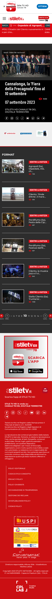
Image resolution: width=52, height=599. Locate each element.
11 (29, 316)
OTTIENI (42, 6)
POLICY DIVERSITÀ (16, 485)
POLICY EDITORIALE (16, 468)
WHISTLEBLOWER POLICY (19, 501)
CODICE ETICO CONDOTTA (19, 474)
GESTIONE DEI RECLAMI (18, 495)
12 (32, 316)
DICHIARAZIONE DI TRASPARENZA (23, 490)
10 (25, 315)
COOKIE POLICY (15, 506)
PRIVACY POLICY (15, 479)
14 (38, 316)
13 (35, 316)
